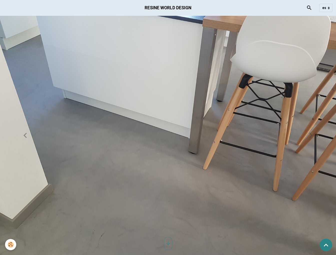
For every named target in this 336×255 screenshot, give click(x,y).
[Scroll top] (326, 245)
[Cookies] (10, 244)
